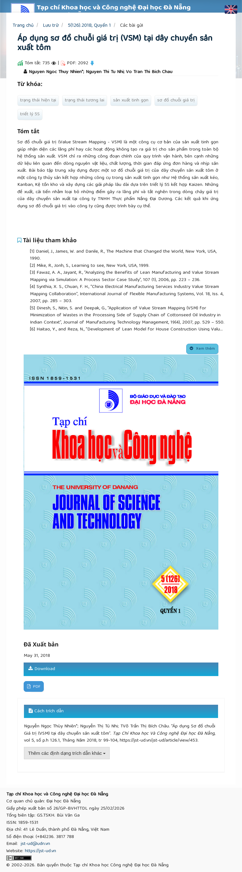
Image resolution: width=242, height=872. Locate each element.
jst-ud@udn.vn (35, 844)
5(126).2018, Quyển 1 (89, 25)
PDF (36, 687)
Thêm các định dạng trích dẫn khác (67, 753)
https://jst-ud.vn (40, 851)
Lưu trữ (51, 25)
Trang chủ (23, 25)
